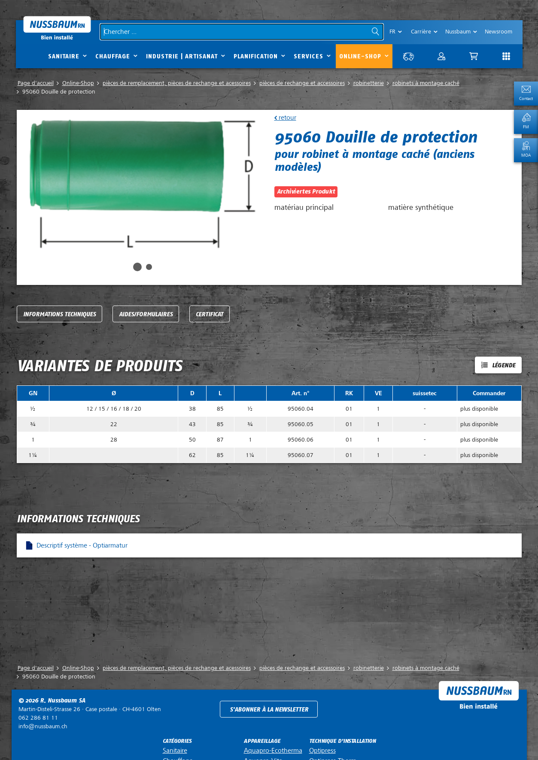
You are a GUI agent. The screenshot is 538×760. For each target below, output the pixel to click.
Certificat (209, 314)
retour (286, 117)
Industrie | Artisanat (182, 56)
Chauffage (112, 56)
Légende (503, 365)
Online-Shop (360, 56)
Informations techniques (59, 314)
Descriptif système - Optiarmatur (82, 545)
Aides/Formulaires (146, 314)
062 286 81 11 (38, 717)
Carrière (421, 31)
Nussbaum (458, 31)
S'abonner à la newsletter (269, 709)
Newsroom (498, 31)
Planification (256, 56)
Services (308, 56)
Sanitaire (63, 56)
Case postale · (89, 709)
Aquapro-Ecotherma (273, 750)
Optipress (322, 750)
